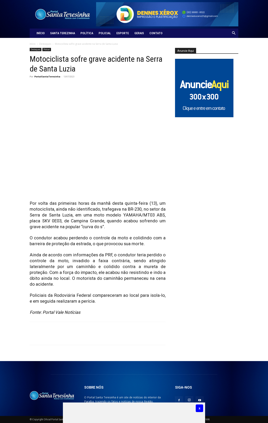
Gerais (139, 33)
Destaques (45, 44)
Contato (156, 33)
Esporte (122, 33)
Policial (105, 33)
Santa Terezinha (62, 33)
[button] (233, 33)
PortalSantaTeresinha (47, 76)
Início (41, 33)
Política (86, 33)
